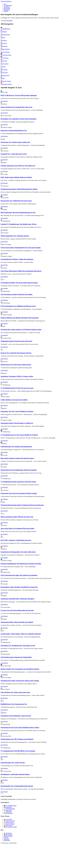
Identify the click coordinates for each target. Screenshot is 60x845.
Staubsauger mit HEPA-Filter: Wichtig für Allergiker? (18, 599)
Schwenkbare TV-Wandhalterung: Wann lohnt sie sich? (18, 645)
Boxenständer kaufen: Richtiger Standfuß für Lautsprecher (19, 587)
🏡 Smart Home (8, 810)
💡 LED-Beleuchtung (9, 808)
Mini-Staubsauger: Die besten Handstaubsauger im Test (18, 212)
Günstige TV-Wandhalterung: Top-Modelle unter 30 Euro (19, 224)
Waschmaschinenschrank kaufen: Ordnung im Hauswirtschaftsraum (22, 505)
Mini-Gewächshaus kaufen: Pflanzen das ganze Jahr (17, 517)
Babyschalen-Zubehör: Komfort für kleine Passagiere (17, 458)
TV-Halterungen (8, 5)
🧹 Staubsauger (8, 811)
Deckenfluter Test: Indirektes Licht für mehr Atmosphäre (18, 119)
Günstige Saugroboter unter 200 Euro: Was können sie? (18, 165)
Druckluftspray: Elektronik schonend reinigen (15, 774)
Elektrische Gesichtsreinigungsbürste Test (14, 130)
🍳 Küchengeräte (8, 813)
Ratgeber (6, 11)
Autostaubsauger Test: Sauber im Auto (13, 762)
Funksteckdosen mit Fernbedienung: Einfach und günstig (18, 470)
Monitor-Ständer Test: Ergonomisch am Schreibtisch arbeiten (20, 669)
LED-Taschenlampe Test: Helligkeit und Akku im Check (18, 306)
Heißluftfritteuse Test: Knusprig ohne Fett (14, 704)
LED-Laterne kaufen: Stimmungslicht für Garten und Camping (20, 247)
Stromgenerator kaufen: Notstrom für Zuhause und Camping (20, 680)
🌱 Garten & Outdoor (9, 823)
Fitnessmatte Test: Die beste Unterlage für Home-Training (19, 493)
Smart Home (7, 8)
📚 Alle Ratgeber (8, 834)
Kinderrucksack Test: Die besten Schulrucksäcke (16, 364)
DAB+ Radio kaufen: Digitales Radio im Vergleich (16, 177)
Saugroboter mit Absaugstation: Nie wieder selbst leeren (18, 552)
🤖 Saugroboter (8, 807)
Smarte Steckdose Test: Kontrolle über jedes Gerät (16, 107)
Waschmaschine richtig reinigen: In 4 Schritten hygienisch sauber (21, 329)
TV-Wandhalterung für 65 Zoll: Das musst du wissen (17, 388)
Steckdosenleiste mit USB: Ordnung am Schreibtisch (17, 739)
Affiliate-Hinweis (8, 836)
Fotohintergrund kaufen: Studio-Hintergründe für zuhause (19, 189)
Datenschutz (7, 840)
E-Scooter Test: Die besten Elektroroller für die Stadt (17, 610)
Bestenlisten (7, 9)
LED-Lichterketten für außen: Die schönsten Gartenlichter (19, 575)
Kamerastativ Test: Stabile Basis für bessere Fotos (16, 201)
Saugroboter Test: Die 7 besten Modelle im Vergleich (17, 411)
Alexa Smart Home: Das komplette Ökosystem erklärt (17, 528)
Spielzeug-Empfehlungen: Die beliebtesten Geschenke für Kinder (21, 563)
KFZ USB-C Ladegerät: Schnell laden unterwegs (16, 540)
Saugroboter (7, 6)
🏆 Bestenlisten (8, 833)
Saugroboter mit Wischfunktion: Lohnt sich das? (16, 716)
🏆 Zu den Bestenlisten (6, 20)
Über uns (6, 837)
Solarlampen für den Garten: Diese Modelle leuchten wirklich (20, 727)
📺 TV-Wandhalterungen (10, 805)
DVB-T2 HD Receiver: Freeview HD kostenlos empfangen (19, 95)
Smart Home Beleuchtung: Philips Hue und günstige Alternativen (21, 271)
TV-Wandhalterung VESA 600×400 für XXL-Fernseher (18, 751)
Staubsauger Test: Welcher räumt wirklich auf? (15, 142)
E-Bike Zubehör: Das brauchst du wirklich (14, 400)
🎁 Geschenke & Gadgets (10, 826)
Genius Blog (6, 1)
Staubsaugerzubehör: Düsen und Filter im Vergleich (17, 622)
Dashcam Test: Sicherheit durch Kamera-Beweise (16, 353)
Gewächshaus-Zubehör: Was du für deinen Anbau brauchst (19, 282)
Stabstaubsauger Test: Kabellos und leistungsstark (16, 446)
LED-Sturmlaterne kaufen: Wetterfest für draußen (16, 294)
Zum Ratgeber (4, 101)
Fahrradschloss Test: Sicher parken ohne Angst (15, 692)
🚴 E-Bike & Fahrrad (9, 821)
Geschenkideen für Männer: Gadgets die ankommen (17, 259)
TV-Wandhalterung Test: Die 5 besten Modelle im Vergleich (19, 435)
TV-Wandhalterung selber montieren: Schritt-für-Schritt (18, 482)
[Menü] (11, 1)
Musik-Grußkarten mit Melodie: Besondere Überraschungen (20, 318)
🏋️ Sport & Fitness (8, 822)
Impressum (6, 839)
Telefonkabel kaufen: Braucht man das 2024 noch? (16, 341)
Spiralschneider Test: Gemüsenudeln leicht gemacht (17, 786)
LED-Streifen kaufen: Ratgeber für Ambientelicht (16, 657)
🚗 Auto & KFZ (8, 819)
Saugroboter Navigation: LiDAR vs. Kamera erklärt (17, 376)
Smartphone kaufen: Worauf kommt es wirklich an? (17, 423)
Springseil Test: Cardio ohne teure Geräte (14, 154)
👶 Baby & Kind (8, 825)
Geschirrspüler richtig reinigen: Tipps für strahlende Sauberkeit (21, 634)
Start (5, 4)
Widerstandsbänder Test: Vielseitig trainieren (15, 236)
